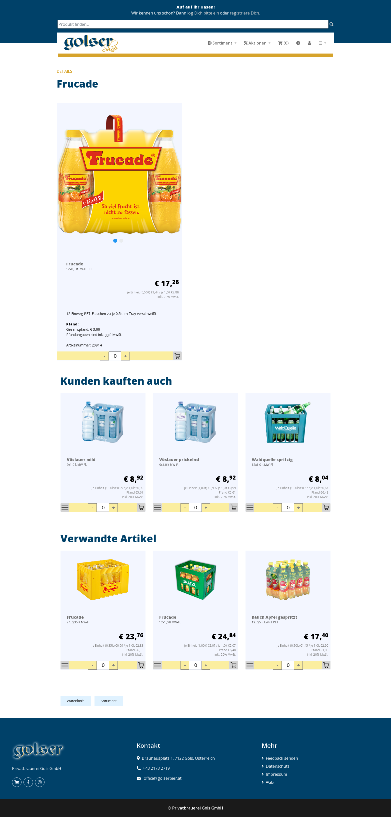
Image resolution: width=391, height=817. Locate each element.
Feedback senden (280, 758)
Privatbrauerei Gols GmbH (197, 808)
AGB (268, 782)
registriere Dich (244, 13)
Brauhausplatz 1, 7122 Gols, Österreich (178, 758)
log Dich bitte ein (203, 13)
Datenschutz (276, 766)
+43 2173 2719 (156, 768)
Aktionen (256, 43)
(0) (283, 43)
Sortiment (221, 43)
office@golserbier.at (163, 778)
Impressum (274, 774)
